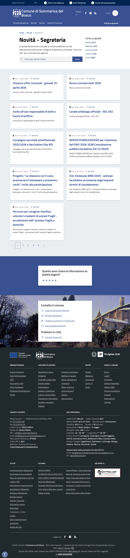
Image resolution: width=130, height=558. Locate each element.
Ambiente (42, 375)
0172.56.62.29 (19, 424)
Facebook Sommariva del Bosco (50, 485)
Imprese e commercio (69, 372)
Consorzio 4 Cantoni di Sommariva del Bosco (83, 485)
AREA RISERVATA (63, 554)
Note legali (14, 508)
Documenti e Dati (16, 383)
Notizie (35, 78)
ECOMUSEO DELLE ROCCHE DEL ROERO (54, 474)
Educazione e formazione (48, 398)
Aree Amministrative (18, 375)
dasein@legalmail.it (78, 455)
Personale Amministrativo (20, 391)
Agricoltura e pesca (45, 372)
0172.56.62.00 (19, 421)
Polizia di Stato (44, 493)
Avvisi (87, 387)
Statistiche (14, 523)
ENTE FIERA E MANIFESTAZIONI (51, 477)
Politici (12, 394)
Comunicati (89, 379)
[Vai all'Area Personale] (103, 3)
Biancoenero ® (74, 551)
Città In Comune (64, 548)
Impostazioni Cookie (17, 512)
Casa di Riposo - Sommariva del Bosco (81, 470)
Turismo (64, 394)
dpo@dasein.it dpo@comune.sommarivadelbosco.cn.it (93, 452)
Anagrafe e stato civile (47, 379)
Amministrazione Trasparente (21, 470)
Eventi (106, 372)
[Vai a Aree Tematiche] (78, 3)
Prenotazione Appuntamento (21, 485)
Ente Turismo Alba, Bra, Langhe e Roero (53, 489)
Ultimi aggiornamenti (18, 519)
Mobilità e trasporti (68, 375)
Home (21, 32)
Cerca (77, 59)
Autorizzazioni (43, 387)
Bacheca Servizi (16, 496)
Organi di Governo (17, 372)
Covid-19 (89, 383)
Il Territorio (108, 379)
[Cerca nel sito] (115, 13)
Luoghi (106, 375)
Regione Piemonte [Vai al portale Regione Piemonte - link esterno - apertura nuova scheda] (18, 3)
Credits (12, 515)
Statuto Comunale (17, 500)
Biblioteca (89, 375)
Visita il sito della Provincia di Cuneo (80, 481)
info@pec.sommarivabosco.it (26, 432)
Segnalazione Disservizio (19, 489)
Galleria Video (109, 387)
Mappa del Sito (16, 527)
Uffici (12, 379)
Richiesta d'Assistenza (18, 493)
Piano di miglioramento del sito (22, 477)
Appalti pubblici (44, 383)
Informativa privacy (17, 504)
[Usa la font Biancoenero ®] (54, 3)
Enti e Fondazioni (16, 387)
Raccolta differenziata (46, 481)
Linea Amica (71, 489)
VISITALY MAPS (44, 470)
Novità (28, 32)
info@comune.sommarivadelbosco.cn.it (30, 435)
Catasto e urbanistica (46, 391)
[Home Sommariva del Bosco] (44, 13)
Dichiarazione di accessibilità (21, 474)
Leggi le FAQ (15, 481)
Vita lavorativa (67, 398)
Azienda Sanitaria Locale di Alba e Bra (81, 474)
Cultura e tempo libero (47, 394)
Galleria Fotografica (111, 383)
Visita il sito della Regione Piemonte (80, 477)
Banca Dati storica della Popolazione (80, 493)
